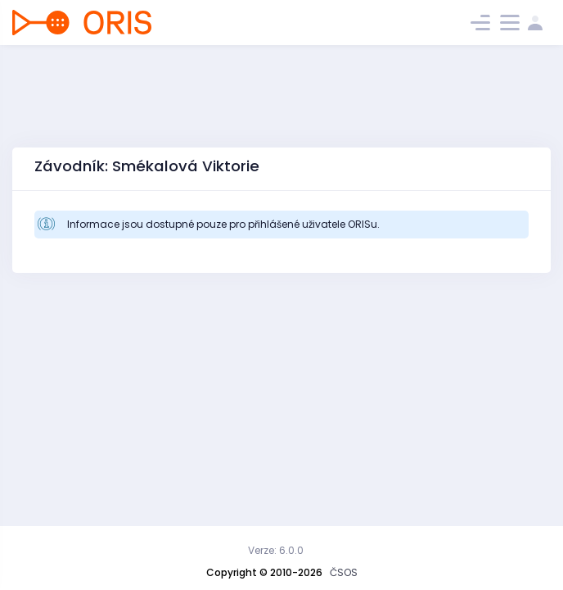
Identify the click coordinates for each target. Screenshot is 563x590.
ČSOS (344, 572)
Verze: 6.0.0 (276, 550)
